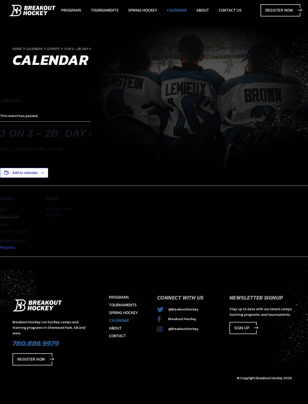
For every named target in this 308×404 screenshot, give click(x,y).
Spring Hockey (123, 312)
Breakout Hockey (176, 319)
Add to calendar (25, 173)
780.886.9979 (36, 343)
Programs (7, 247)
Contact (117, 335)
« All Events (11, 100)
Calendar (119, 320)
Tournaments (123, 305)
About (115, 328)
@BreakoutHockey (178, 309)
